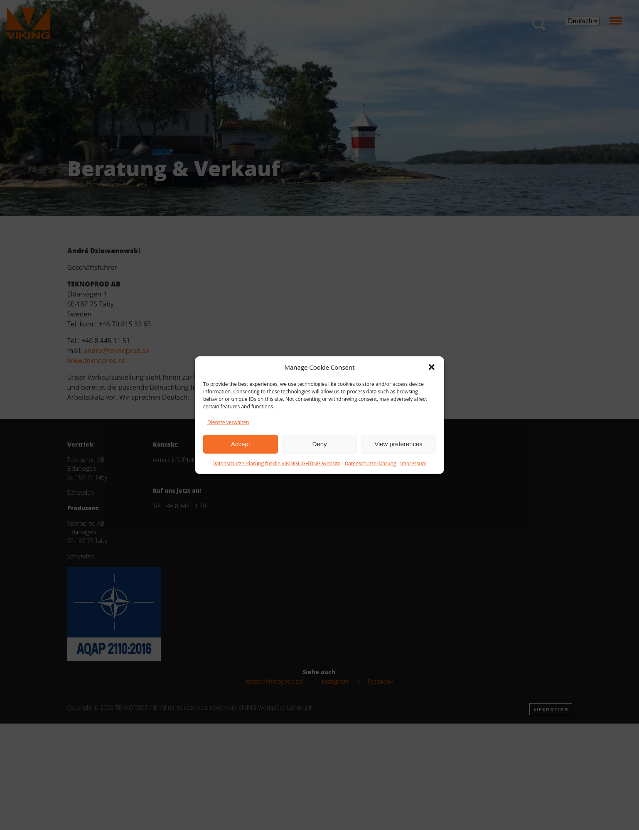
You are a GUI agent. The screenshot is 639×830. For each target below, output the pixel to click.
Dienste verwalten (228, 421)
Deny (319, 443)
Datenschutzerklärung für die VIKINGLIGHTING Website (276, 463)
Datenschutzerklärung (370, 463)
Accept (240, 443)
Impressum (413, 463)
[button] (432, 367)
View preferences (398, 443)
